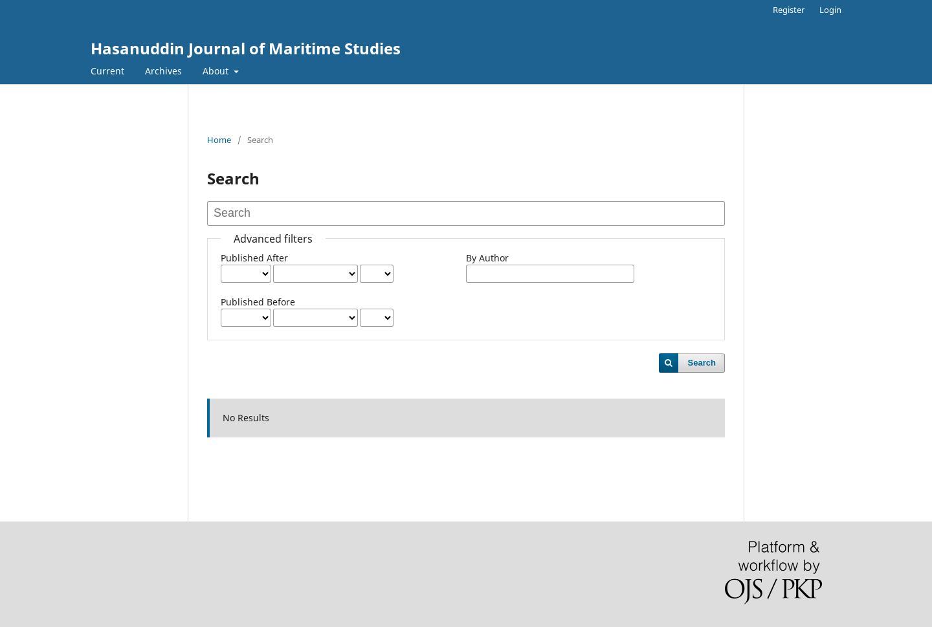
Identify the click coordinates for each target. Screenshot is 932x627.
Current (107, 71)
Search (702, 363)
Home (219, 140)
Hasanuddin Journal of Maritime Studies (246, 48)
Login (830, 10)
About (217, 71)
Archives (163, 71)
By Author (487, 258)
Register (788, 10)
